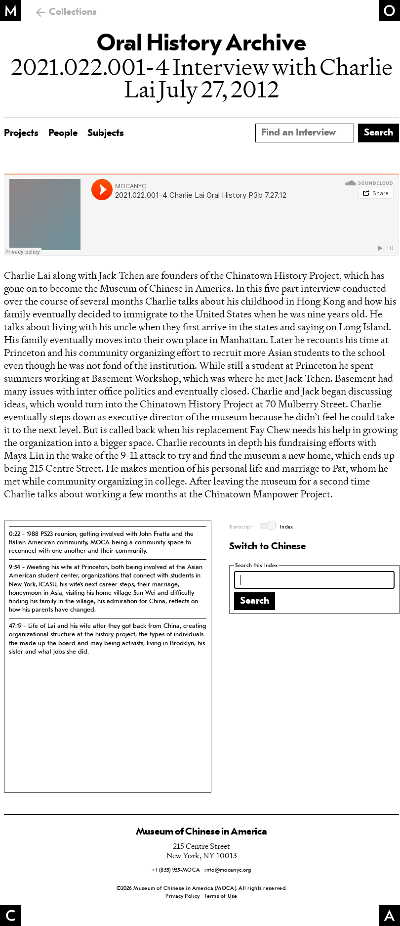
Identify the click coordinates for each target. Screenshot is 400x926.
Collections (73, 12)
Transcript (240, 527)
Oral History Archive (201, 44)
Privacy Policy (182, 896)
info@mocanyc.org (227, 870)
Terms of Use (220, 896)
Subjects (105, 133)
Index (286, 527)
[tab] (107, 542)
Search (254, 601)
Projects (21, 133)
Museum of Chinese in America (201, 832)
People (63, 133)
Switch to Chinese (267, 547)
